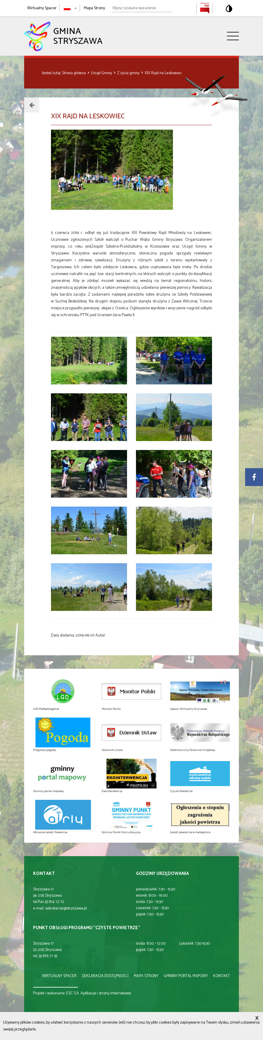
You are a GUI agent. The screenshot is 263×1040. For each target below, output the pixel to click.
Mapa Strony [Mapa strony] (94, 8)
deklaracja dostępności (105, 976)
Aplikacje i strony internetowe (106, 993)
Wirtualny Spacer (42, 8)
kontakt (221, 976)
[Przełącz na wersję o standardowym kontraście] (229, 8)
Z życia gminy (128, 73)
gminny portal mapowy (186, 976)
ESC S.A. (73, 993)
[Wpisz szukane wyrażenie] (142, 8)
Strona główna (74, 73)
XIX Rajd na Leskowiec (163, 73)
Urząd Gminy (102, 73)
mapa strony (146, 976)
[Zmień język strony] (70, 8)
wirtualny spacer (59, 976)
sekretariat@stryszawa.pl (66, 908)
